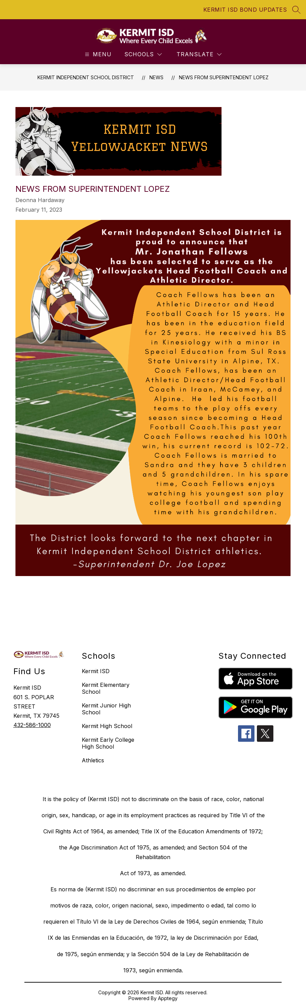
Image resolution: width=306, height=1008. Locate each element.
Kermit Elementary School (105, 688)
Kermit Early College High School (108, 743)
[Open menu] (97, 54)
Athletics (93, 760)
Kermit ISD (96, 671)
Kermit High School (107, 726)
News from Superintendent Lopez (224, 77)
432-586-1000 (32, 725)
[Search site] (296, 9)
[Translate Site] (199, 54)
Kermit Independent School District (85, 77)
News (156, 77)
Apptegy (168, 998)
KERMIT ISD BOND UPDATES (245, 9)
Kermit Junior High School (106, 709)
